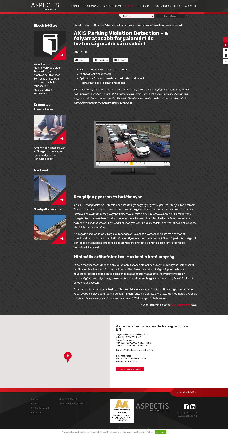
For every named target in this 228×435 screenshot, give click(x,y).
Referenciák (143, 6)
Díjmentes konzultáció (167, 6)
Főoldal (77, 25)
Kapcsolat (190, 6)
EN (191, 16)
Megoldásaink (91, 6)
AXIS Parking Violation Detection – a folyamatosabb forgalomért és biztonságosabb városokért (137, 25)
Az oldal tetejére (186, 392)
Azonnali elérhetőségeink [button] (130, 369)
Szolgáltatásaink (113, 6)
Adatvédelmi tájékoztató (73, 403)
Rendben (160, 432)
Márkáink (74, 6)
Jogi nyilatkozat (68, 399)
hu (187, 16)
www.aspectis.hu (187, 416)
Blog (130, 6)
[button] (68, 357)
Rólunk (35, 403)
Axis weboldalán (180, 305)
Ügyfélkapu (170, 16)
